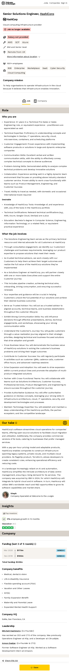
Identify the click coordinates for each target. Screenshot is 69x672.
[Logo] (8, 3)
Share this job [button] (10, 660)
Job (26, 101)
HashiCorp (47, 14)
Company (40, 101)
